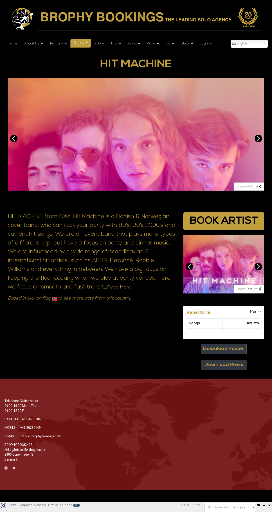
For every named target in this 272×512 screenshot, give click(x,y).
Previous (14, 138)
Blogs (185, 43)
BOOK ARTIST (224, 221)
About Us (31, 43)
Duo (114, 43)
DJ (168, 43)
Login (204, 43)
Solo (97, 43)
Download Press (224, 364)
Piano (151, 43)
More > (255, 312)
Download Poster (223, 348)
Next (258, 138)
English (239, 44)
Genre (79, 43)
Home (13, 43)
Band (132, 43)
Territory (56, 43)
